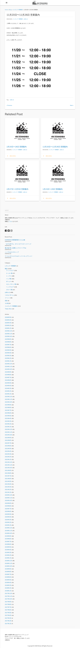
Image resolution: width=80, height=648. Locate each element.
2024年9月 (8, 372)
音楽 (6, 300)
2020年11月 (8, 498)
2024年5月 (8, 383)
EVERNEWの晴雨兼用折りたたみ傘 (15, 240)
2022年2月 (8, 456)
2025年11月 (8, 333)
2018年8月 (8, 571)
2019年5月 (8, 547)
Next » (71, 105)
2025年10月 (8, 336)
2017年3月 (8, 618)
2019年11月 (8, 530)
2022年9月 (8, 437)
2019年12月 (8, 528)
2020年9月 (8, 503)
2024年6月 (8, 380)
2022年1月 (8, 459)
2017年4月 (8, 615)
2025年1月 (8, 361)
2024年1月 (8, 394)
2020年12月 (8, 495)
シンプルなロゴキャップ (12, 252)
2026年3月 (8, 323)
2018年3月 (8, 585)
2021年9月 (8, 470)
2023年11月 (8, 399)
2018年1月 (8, 591)
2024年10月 (8, 369)
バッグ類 (8, 279)
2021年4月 (8, 484)
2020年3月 (8, 519)
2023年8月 (8, 407)
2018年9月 (8, 569)
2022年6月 (8, 446)
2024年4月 (8, 385)
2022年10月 (8, 435)
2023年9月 (8, 405)
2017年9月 (8, 601)
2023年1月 (8, 426)
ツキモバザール (9, 295)
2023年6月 (8, 413)
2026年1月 (8, 328)
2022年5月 (8, 448)
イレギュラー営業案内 (18, 19)
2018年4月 (8, 582)
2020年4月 (8, 517)
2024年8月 (8, 374)
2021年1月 (8, 492)
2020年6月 (8, 511)
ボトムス (8, 281)
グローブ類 (8, 289)
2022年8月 (8, 440)
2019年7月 (8, 541)
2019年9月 (8, 536)
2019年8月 (8, 539)
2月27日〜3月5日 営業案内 (17, 189)
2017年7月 (8, 607)
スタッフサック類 (10, 284)
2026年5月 (8, 317)
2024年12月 (8, 364)
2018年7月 (8, 574)
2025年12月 (8, 331)
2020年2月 (8, 522)
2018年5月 (8, 580)
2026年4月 (8, 320)
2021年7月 (8, 476)
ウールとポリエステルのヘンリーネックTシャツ (18, 256)
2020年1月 (8, 525)
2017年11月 (8, 596)
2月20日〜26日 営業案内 (17, 147)
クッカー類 (8, 273)
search (7, 210)
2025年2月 (8, 358)
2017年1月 (8, 623)
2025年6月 (8, 347)
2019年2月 (8, 555)
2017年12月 (8, 593)
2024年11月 (8, 366)
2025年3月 (8, 355)
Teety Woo (8, 309)
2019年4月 (8, 549)
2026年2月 (8, 325)
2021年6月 (8, 478)
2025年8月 (8, 342)
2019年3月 (8, 552)
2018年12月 (8, 560)
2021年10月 (8, 467)
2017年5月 (8, 612)
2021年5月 (8, 481)
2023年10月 (8, 402)
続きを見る (11, 156)
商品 (6, 268)
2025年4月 (8, 353)
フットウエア (9, 270)
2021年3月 (8, 487)
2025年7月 (8, 344)
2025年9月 (8, 339)
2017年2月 (8, 621)
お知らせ (26, 19)
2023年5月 (8, 416)
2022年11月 (8, 432)
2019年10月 (8, 533)
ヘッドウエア (9, 287)
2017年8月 (8, 604)
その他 (7, 303)
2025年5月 (8, 350)
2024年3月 (8, 388)
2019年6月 (8, 544)
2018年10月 (8, 566)
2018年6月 (8, 577)
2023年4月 (8, 418)
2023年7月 (8, 410)
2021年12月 (8, 462)
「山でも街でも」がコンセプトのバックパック (18, 244)
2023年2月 (8, 424)
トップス (8, 276)
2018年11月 (8, 563)
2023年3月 (8, 421)
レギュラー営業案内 (10, 266)
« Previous (9, 105)
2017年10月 (8, 599)
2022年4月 (8, 451)
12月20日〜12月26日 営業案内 (55, 147)
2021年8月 (8, 473)
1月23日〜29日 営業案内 (53, 189)
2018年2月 (8, 588)
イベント (7, 298)
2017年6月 (8, 610)
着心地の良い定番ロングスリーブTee (15, 248)
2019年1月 (8, 558)
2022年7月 (8, 443)
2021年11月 (8, 465)
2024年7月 (8, 377)
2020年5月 (8, 514)
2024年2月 (8, 391)
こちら (10, 221)
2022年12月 (8, 429)
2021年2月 (8, 489)
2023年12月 (8, 396)
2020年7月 (8, 508)
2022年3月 (8, 454)
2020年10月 (8, 500)
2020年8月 (8, 506)
